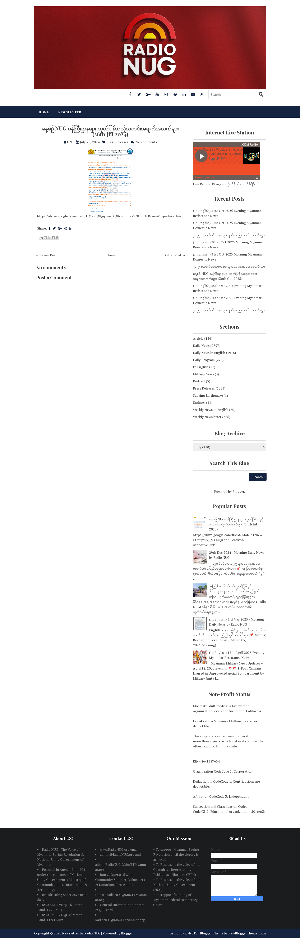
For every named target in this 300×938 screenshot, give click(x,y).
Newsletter (69, 112)
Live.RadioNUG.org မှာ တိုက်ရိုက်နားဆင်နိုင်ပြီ (224, 184)
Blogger (238, 491)
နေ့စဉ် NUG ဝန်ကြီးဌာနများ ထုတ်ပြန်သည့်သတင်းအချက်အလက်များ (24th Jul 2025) (236, 524)
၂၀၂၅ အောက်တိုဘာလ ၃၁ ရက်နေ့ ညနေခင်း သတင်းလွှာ (229, 235)
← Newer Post (46, 255)
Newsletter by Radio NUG (81, 933)
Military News (203, 374)
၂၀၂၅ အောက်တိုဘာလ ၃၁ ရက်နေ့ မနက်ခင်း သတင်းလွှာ (229, 266)
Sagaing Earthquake (208, 395)
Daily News (201, 345)
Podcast (199, 381)
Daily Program (204, 359)
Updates (199, 402)
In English (200, 367)
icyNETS (191, 933)
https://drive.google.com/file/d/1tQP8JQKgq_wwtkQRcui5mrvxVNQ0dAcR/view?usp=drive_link (109, 216)
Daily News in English (209, 352)
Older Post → (175, 255)
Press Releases (117, 142)
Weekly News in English (210, 409)
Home (44, 112)
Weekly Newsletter (207, 416)
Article (198, 338)
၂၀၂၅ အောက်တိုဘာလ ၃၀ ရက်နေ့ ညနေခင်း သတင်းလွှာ (229, 310)
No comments (146, 142)
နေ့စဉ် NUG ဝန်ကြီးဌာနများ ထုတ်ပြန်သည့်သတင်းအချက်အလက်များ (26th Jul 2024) (110, 131)
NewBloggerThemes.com (247, 933)
